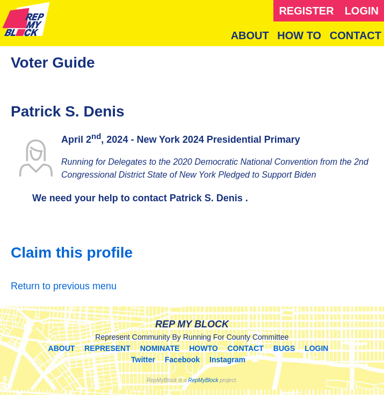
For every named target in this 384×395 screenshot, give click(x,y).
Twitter (143, 359)
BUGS (284, 348)
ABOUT (250, 35)
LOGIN (362, 11)
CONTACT (355, 35)
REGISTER (306, 11)
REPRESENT (107, 348)
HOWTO (203, 348)
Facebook (182, 359)
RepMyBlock (203, 380)
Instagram (227, 359)
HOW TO (299, 35)
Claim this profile (72, 252)
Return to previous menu (64, 286)
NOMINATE (160, 348)
